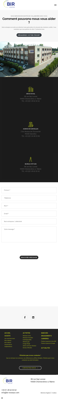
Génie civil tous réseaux (29, 345)
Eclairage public (27, 339)
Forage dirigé (26, 343)
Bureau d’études (27, 347)
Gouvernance (8, 344)
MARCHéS (44, 333)
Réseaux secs (27, 335)
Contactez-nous (30, 368)
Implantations (8, 346)
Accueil (7, 333)
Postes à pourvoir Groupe (48, 343)
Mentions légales (45, 393)
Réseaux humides (28, 337)
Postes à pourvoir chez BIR (48, 341)
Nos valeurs (8, 342)
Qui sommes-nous (10, 338)
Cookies (54, 393)
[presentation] (17, 249)
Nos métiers (8, 340)
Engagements (46, 336)
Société (7, 336)
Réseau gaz (26, 341)
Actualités (45, 348)
